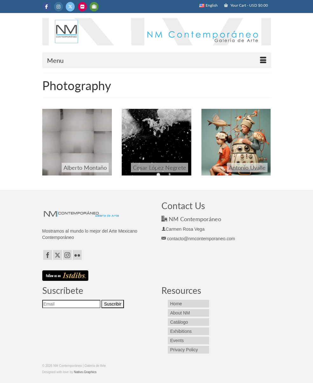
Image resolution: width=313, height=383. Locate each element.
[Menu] (156, 60)
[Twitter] (57, 255)
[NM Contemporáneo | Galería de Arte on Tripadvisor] (94, 6)
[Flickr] (77, 255)
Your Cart (246, 5)
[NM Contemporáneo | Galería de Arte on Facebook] (46, 6)
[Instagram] (67, 255)
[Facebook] (47, 255)
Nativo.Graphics (85, 372)
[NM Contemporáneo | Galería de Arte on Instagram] (58, 6)
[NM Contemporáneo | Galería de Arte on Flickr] (82, 6)
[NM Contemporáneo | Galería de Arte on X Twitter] (70, 6)
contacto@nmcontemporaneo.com (198, 238)
